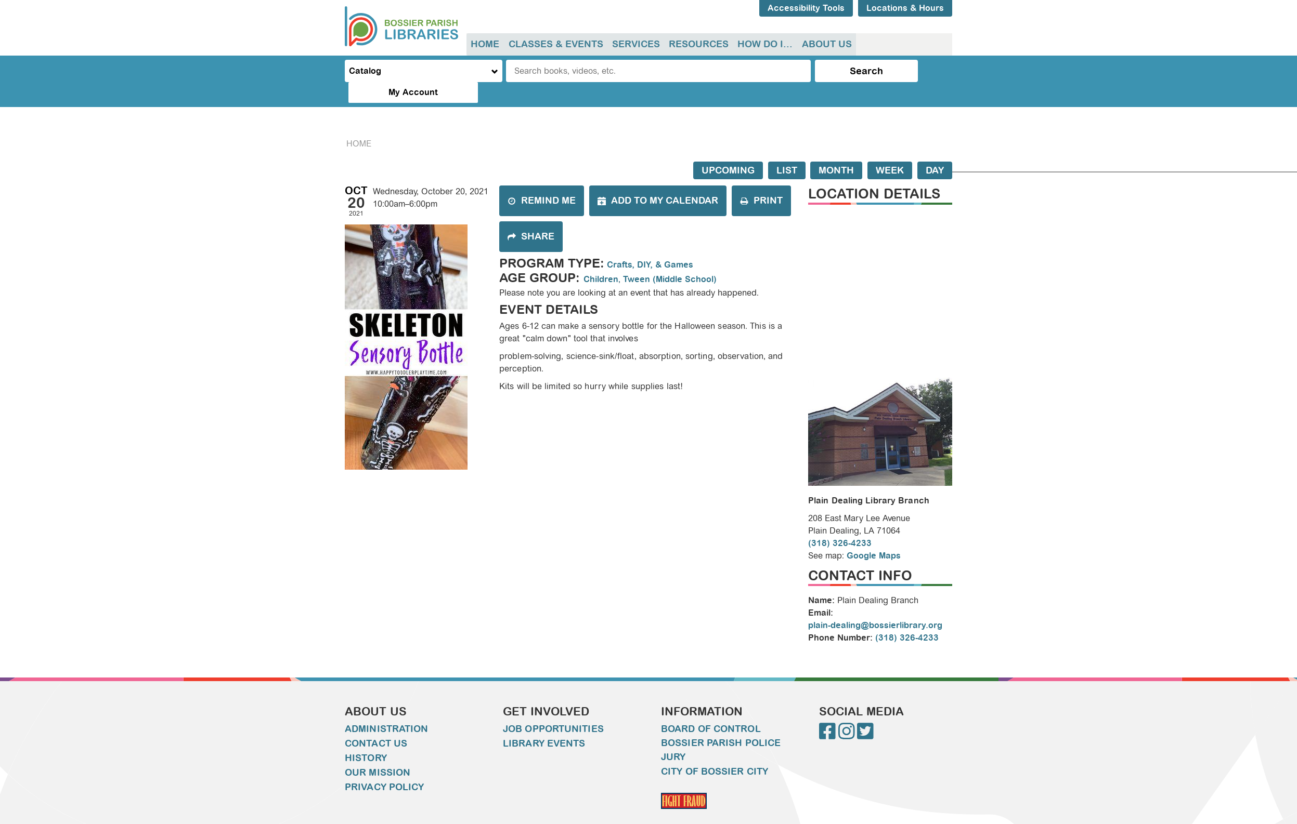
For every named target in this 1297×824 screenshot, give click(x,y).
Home (485, 44)
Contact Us (376, 722)
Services (634, 44)
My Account (908, 71)
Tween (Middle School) (670, 258)
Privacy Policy (384, 766)
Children (600, 258)
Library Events (544, 722)
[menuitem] (484, 44)
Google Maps (874, 534)
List (786, 149)
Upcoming (728, 149)
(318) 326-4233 (840, 522)
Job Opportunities (553, 708)
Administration (386, 708)
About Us (823, 44)
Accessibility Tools (806, 8)
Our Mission (377, 751)
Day (935, 149)
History (366, 737)
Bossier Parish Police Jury (721, 729)
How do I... (762, 44)
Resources (697, 44)
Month (836, 149)
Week (890, 149)
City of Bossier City (714, 750)
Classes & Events (555, 44)
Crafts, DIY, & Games (650, 244)
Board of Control (711, 708)
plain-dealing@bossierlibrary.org (875, 604)
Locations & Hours (905, 8)
